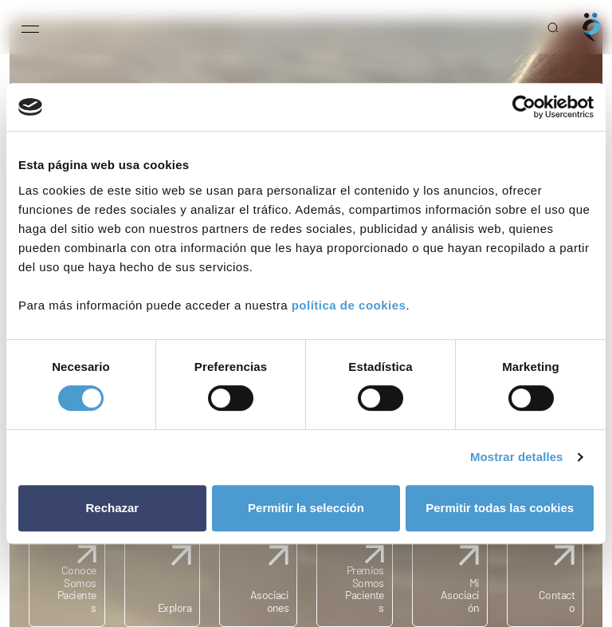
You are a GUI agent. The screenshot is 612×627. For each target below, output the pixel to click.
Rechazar (112, 508)
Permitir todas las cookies (500, 508)
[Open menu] (30, 27)
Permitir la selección (306, 508)
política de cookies (349, 305)
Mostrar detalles (516, 456)
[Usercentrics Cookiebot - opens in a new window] (524, 107)
